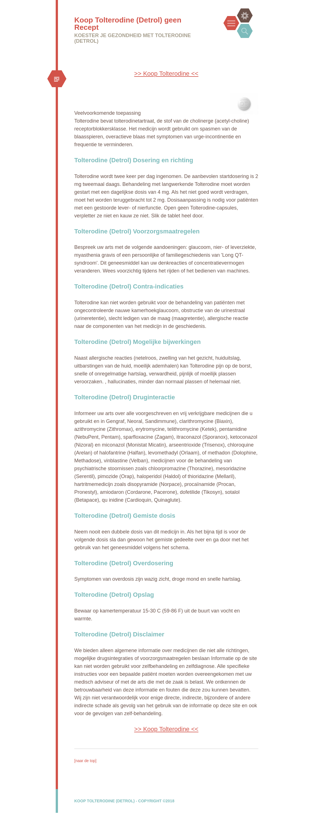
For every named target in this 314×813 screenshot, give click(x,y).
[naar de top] (85, 760)
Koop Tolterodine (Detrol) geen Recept (127, 23)
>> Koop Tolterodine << (166, 73)
